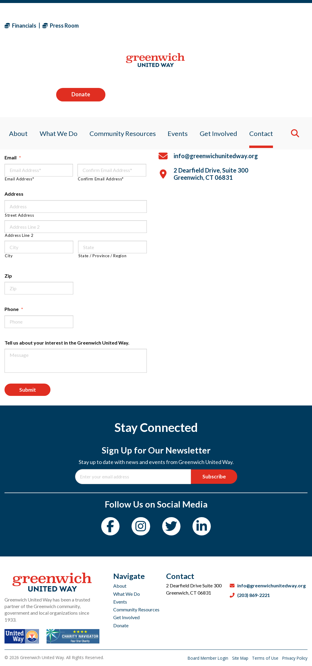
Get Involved (126, 617)
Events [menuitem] (178, 64)
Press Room (60, 25)
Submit (29, 390)
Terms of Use (264, 658)
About (119, 586)
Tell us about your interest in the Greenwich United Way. (67, 342)
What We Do (126, 594)
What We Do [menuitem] (55, 64)
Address (14, 194)
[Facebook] (108, 528)
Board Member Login (204, 658)
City (9, 256)
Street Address (19, 215)
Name (13, 128)
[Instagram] (140, 528)
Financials (20, 25)
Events (120, 601)
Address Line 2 (19, 235)
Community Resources (136, 609)
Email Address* (19, 179)
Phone (14, 309)
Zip (8, 276)
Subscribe (212, 478)
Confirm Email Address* (101, 179)
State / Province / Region (102, 256)
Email (13, 157)
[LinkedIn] (204, 528)
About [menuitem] (14, 64)
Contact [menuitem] (265, 64)
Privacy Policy (294, 658)
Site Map (238, 658)
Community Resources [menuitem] (121, 64)
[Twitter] (172, 528)
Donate (283, 25)
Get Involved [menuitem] (220, 64)
